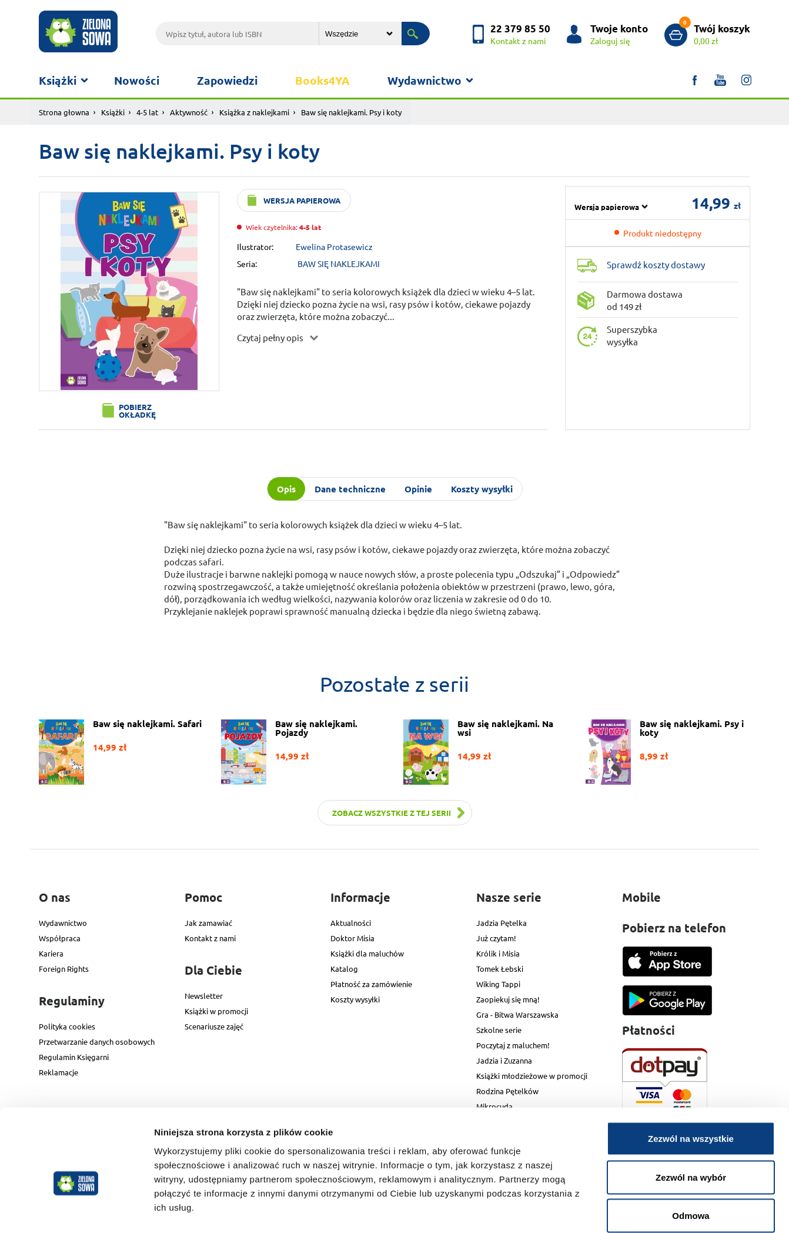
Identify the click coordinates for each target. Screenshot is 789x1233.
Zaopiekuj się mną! (508, 999)
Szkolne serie (498, 1030)
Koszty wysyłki (355, 999)
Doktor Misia (352, 938)
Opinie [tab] (418, 489)
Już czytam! (496, 938)
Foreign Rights (64, 969)
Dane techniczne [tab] (350, 489)
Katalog (344, 969)
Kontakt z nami (210, 938)
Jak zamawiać (208, 923)
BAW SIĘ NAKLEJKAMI (338, 263)
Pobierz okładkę (137, 410)
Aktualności (350, 923)
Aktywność (189, 112)
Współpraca (60, 938)
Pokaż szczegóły (627, 1210)
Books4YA (322, 80)
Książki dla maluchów (367, 953)
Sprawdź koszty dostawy (656, 264)
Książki (57, 80)
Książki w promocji (216, 1011)
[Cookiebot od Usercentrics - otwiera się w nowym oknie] (76, 1210)
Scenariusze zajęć (214, 1026)
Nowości (136, 80)
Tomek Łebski (499, 969)
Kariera (51, 953)
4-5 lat (147, 112)
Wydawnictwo (424, 80)
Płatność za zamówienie (371, 984)
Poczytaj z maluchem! (513, 1045)
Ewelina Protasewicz (334, 246)
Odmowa (690, 1156)
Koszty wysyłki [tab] (482, 489)
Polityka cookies (67, 1026)
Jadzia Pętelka (501, 923)
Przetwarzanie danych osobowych (97, 1042)
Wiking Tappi (498, 984)
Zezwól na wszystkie (691, 1079)
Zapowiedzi (227, 80)
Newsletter (204, 996)
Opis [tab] (286, 489)
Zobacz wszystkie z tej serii (391, 813)
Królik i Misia (498, 953)
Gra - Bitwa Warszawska (517, 1014)
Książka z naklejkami (254, 112)
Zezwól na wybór (691, 1117)
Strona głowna (64, 112)
